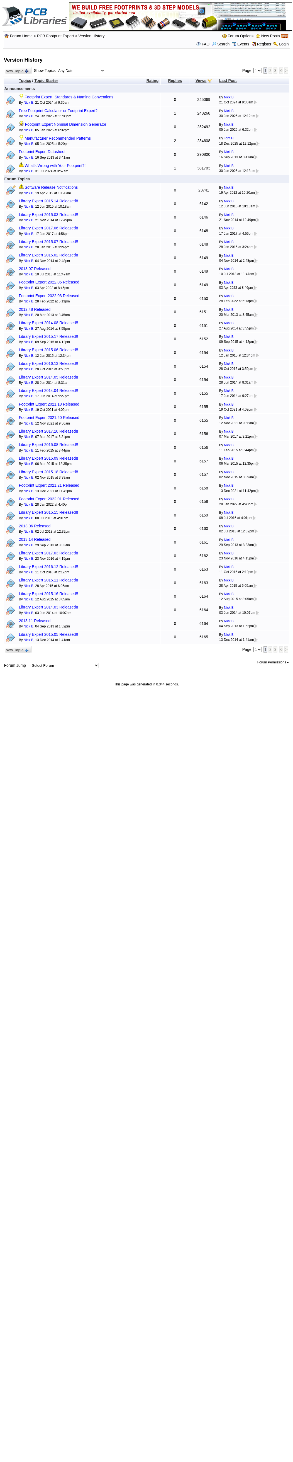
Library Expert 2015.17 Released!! (48, 336)
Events (240, 44)
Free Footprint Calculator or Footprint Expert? (58, 110)
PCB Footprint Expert (55, 36)
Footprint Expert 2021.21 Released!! (50, 485)
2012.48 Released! (35, 309)
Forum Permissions (273, 662)
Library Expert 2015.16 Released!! (48, 593)
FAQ (205, 44)
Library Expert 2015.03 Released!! (48, 214)
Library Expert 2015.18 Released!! (48, 472)
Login (284, 44)
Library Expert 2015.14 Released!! (48, 201)
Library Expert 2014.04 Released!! (48, 390)
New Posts (270, 36)
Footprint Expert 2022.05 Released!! (50, 282)
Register (264, 44)
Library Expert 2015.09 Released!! (48, 458)
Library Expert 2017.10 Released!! (48, 431)
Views (201, 80)
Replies (175, 80)
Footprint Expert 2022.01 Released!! (50, 499)
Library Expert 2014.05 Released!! (48, 377)
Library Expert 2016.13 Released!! (48, 363)
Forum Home (21, 36)
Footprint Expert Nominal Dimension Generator (65, 124)
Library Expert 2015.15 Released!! (48, 512)
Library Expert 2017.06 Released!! (48, 228)
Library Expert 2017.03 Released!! (48, 553)
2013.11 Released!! (36, 621)
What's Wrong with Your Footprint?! (55, 165)
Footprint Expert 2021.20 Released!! (50, 417)
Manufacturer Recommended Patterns (58, 138)
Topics (25, 80)
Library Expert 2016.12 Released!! (48, 566)
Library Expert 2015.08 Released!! (48, 444)
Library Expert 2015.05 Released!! (48, 634)
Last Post (228, 80)
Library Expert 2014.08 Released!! (48, 323)
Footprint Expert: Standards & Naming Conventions (69, 97)
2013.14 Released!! (36, 539)
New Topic (17, 71)
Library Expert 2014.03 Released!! (48, 607)
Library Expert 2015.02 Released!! (48, 255)
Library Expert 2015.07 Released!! (48, 241)
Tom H (229, 138)
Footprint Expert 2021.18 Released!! (50, 404)
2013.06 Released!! (36, 526)
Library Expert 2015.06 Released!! (48, 350)
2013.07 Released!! (36, 268)
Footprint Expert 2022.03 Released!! (50, 296)
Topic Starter (46, 80)
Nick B (28, 103)
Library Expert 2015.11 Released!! (48, 580)
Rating (152, 80)
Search (220, 44)
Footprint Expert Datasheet (42, 151)
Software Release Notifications (51, 187)
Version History (91, 36)
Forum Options (240, 36)
